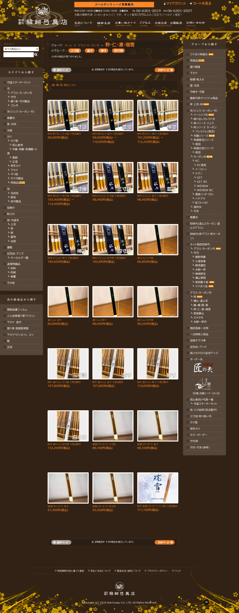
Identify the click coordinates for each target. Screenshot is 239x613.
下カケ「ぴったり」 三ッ (20, 334)
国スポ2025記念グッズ (204, 353)
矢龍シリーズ (201, 135)
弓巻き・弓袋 (197, 92)
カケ (9, 136)
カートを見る (202, 3)
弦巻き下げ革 (198, 340)
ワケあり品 (201, 286)
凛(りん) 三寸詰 (145, 258)
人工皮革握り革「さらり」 (21, 316)
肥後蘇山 (199, 313)
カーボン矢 (200, 156)
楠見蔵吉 (200, 265)
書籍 (9, 247)
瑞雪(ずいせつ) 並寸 (147, 444)
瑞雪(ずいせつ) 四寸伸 (104, 506)
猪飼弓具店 (42, 16)
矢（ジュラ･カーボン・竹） (204, 110)
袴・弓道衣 (13, 220)
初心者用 (17, 145)
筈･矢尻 (11, 124)
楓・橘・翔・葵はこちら (64, 85)
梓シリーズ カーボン (205, 127)
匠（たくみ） (201, 202)
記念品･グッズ (198, 347)
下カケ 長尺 (14, 322)
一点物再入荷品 (199, 334)
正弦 (9, 347)
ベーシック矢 (201, 115)
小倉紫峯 (200, 261)
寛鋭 (15, 157)
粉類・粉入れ (197, 79)
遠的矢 (197, 207)
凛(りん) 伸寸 (99, 320)
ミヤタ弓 (198, 317)
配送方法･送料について (129, 571)
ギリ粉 (14, 174)
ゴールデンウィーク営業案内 (114, 4)
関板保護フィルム (17, 309)
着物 (13, 237)
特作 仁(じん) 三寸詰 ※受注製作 (109, 196)
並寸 (90, 50)
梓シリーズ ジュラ (204, 123)
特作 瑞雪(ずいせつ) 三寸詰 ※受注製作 (157, 506)
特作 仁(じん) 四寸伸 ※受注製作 (109, 258)
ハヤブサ (200, 198)
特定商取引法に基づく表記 (71, 571)
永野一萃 (200, 269)
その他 (11, 283)
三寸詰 (75, 50)
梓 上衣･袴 (196, 104)
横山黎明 (200, 278)
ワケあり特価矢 (199, 54)
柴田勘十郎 (201, 282)
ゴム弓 (14, 105)
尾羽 (198, 144)
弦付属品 (16, 201)
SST (199, 177)
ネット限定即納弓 (200, 244)
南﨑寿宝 (200, 273)
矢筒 (9, 130)
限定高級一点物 (199, 328)
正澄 (15, 161)
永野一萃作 (200, 322)
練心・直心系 (201, 301)
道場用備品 (13, 264)
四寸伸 (118, 50)
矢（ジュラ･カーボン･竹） (21, 111)
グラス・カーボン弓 (21, 93)
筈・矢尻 (194, 85)
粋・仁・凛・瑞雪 (119, 44)
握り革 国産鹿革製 (18, 328)
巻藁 (13, 276)
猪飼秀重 (200, 257)
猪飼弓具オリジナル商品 (204, 98)
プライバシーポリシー (157, 571)
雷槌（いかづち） (204, 194)
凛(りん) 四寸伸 (145, 320)
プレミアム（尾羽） (205, 131)
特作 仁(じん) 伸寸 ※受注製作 (63, 258)
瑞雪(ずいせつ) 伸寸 (58, 506)
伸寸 (103, 50)
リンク (178, 571)
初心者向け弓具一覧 (201, 399)
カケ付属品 (17, 178)
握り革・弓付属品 (20, 101)
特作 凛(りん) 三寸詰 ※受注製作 (64, 382)
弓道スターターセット (19, 82)
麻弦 (13, 197)
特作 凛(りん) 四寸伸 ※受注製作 (64, 444)
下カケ (14, 170)
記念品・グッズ (15, 253)
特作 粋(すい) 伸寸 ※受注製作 (152, 134)
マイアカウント (176, 3)
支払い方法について (101, 571)
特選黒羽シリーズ (204, 140)
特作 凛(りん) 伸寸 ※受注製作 (152, 382)
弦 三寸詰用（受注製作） (203, 410)
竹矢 (196, 211)
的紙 (13, 272)
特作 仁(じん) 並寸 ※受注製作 (152, 196)
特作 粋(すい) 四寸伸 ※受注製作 (64, 196)
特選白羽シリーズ (204, 148)
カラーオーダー (198, 435)
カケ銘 (14, 141)
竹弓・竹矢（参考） (200, 447)
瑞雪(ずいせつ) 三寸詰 (104, 444)
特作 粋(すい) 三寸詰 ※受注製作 (64, 134)
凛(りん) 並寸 (54, 320)
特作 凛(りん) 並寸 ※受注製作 (107, 382)
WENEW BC (205, 190)
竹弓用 (194, 441)
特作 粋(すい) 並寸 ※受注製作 (108, 134)
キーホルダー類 (19, 258)
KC (197, 161)
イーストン (201, 169)
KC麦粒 (201, 165)
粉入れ (11, 214)
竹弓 (13, 97)
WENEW (202, 186)
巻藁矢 (11, 118)
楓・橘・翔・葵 (201, 305)
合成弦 (14, 193)
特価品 (14, 182)
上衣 (13, 224)
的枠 (13, 268)
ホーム (68, 45)
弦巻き (11, 207)
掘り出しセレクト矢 (204, 119)
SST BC (202, 181)
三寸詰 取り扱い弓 (201, 416)
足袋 (13, 241)
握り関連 (195, 67)
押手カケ (16, 166)
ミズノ (198, 173)
